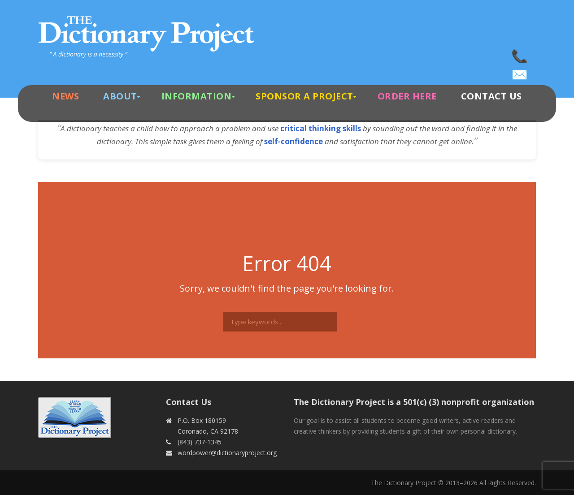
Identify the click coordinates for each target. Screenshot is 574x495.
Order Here (407, 96)
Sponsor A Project (304, 96)
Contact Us (491, 96)
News (65, 96)
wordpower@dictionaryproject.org (520, 72)
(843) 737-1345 (520, 54)
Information (196, 96)
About (120, 96)
